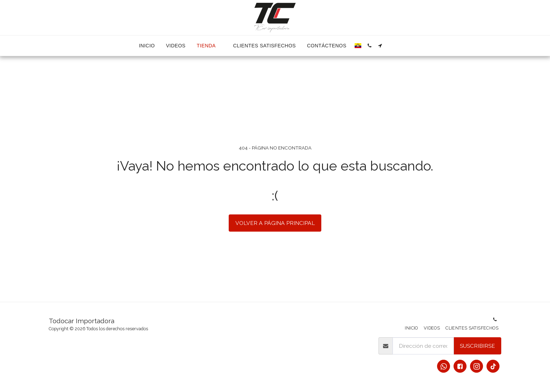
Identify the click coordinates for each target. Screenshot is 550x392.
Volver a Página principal (275, 223)
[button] (369, 45)
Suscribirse (477, 346)
